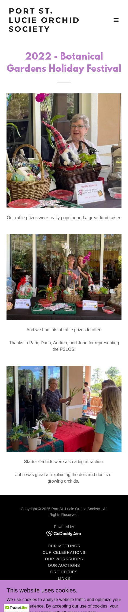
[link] (47, 30)
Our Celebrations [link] (64, 552)
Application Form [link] (64, 591)
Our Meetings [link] (64, 546)
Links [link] (64, 578)
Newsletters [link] (64, 585)
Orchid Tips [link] (64, 572)
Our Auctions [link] (64, 565)
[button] (116, 20)
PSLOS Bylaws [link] (64, 598)
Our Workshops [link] (64, 559)
